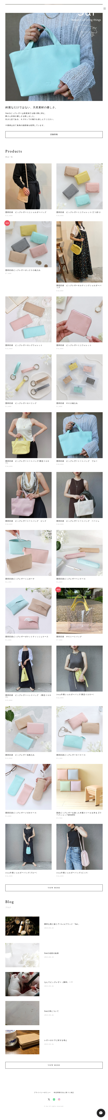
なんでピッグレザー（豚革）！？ (58, 984)
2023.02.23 (49, 958)
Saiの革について (51, 1013)
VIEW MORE (54, 889)
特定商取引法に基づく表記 (64, 1092)
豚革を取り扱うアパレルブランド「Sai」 (62, 925)
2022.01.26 (49, 987)
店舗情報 (54, 134)
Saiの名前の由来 (51, 955)
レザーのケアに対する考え (55, 1042)
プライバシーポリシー (42, 1092)
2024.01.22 (49, 929)
